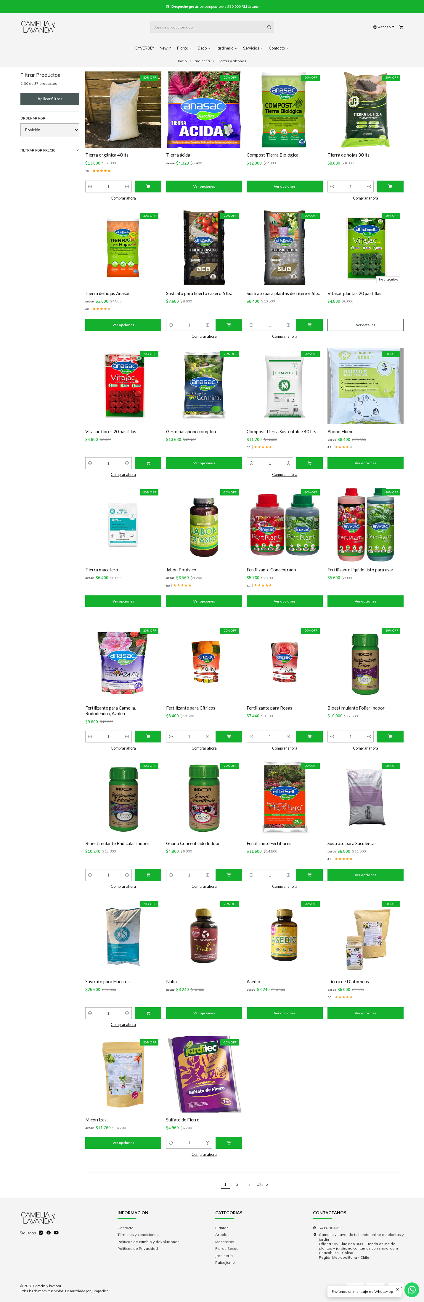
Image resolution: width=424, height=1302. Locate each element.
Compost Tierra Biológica (272, 154)
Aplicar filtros (50, 99)
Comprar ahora (123, 198)
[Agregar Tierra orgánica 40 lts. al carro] (148, 186)
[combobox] (212, 27)
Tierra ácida (178, 154)
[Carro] (401, 27)
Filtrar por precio (49, 150)
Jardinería (227, 48)
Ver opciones (204, 186)
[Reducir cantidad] (90, 186)
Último (262, 1184)
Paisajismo (225, 1262)
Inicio (182, 61)
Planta (184, 48)
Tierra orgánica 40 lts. (107, 154)
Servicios (253, 48)
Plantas (222, 1227)
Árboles (222, 1234)
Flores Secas (226, 1248)
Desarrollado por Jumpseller (86, 1291)
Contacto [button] (279, 48)
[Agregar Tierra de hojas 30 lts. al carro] (390, 186)
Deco (204, 48)
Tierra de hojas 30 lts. (348, 154)
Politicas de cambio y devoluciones (148, 1241)
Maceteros (224, 1241)
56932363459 (327, 1227)
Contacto (126, 1227)
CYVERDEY (144, 48)
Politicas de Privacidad (138, 1248)
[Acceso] (384, 27)
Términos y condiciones (138, 1234)
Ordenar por (32, 118)
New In (165, 48)
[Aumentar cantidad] (127, 186)
